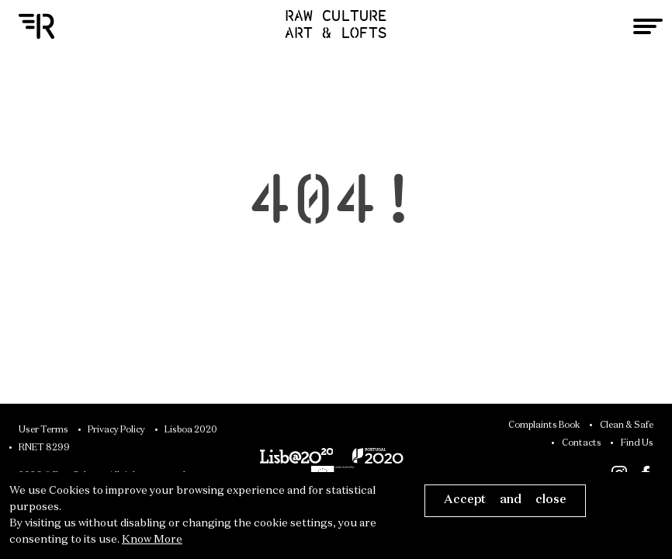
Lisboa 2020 (191, 430)
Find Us (637, 443)
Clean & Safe (626, 425)
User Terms (43, 430)
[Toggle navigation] (648, 26)
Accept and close (505, 499)
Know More (152, 539)
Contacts (581, 443)
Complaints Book (544, 425)
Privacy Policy (116, 430)
